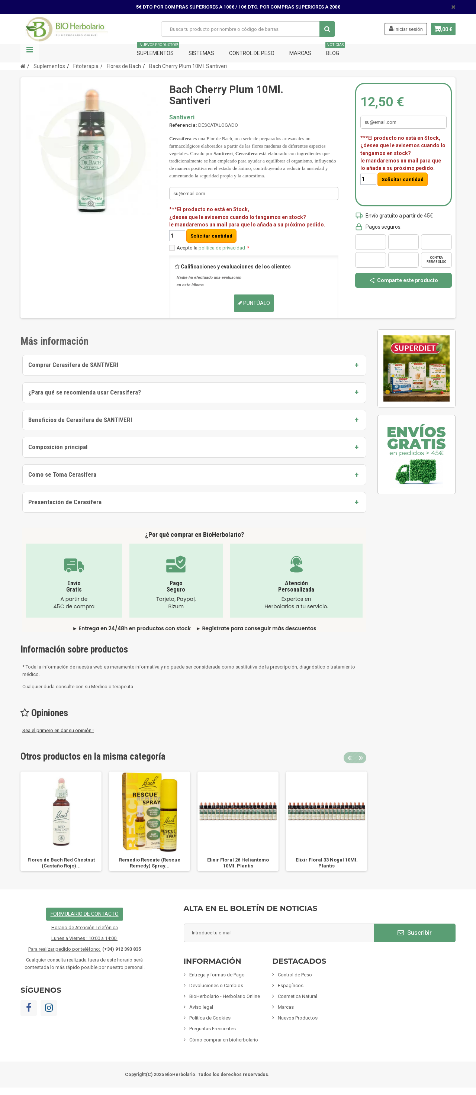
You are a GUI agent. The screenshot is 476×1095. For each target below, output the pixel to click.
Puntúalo (254, 303)
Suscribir (415, 932)
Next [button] (360, 757)
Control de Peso (251, 53)
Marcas (300, 53)
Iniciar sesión (399, 28)
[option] (61, 821)
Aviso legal (201, 1007)
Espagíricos (290, 985)
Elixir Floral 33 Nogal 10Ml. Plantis (327, 863)
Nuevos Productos (298, 1018)
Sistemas (201, 53)
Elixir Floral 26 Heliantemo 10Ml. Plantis (238, 863)
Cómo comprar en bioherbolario (223, 1040)
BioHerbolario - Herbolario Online (224, 996)
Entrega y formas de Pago (217, 975)
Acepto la (213, 248)
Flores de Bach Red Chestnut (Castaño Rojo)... (61, 863)
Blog (335, 50)
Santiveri (181, 117)
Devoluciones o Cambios (216, 985)
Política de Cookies (210, 1018)
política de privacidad (222, 248)
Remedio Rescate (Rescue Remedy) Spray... (149, 863)
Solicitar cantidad (211, 236)
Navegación (29, 53)
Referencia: (183, 125)
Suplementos (158, 50)
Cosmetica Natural (297, 996)
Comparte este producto (403, 280)
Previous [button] (349, 757)
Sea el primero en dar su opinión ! (58, 730)
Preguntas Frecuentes (212, 1028)
